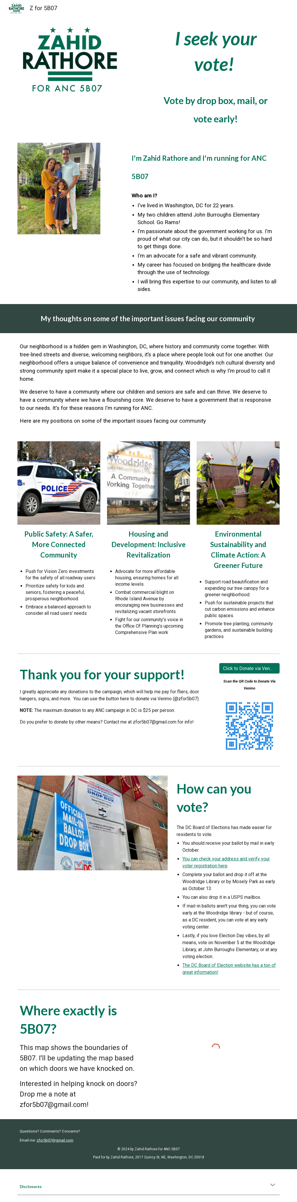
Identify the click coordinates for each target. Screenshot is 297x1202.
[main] (216, 76)
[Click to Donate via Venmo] (250, 668)
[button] (273, 1185)
